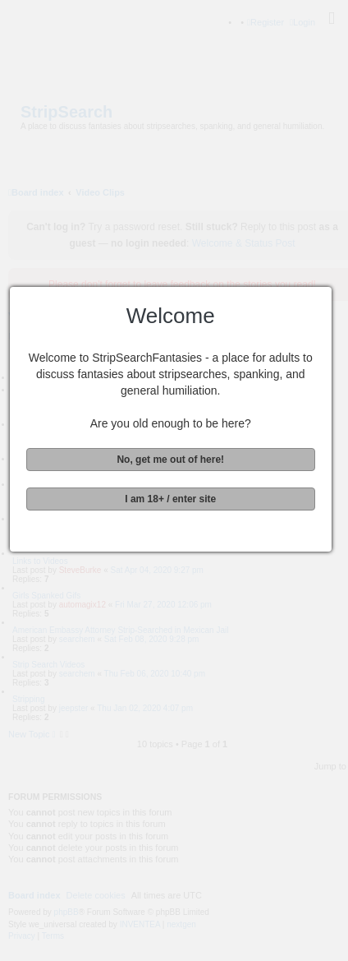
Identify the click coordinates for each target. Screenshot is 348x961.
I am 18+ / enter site (172, 499)
